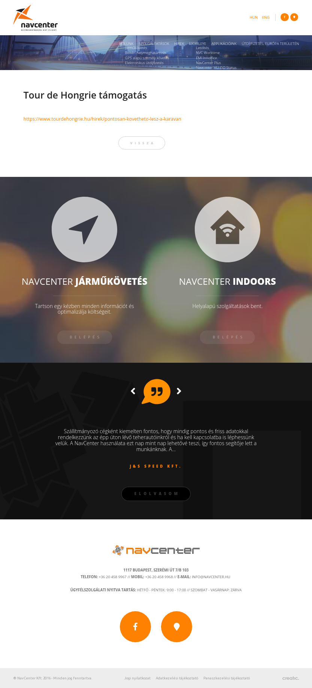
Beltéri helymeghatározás (145, 53)
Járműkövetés (136, 48)
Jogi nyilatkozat (137, 678)
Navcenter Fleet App (212, 72)
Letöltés (202, 48)
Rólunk (126, 44)
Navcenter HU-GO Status (216, 68)
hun (254, 17)
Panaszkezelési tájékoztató (226, 678)
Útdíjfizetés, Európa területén (270, 44)
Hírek (179, 44)
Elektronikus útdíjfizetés (144, 63)
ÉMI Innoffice (206, 58)
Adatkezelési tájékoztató (177, 678)
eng (266, 17)
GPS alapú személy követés (147, 58)
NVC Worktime (207, 53)
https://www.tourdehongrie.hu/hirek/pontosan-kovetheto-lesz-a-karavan (102, 119)
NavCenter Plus (208, 63)
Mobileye (197, 44)
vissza (143, 143)
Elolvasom (157, 493)
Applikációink (223, 44)
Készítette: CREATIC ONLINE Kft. (290, 678)
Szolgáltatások (154, 44)
